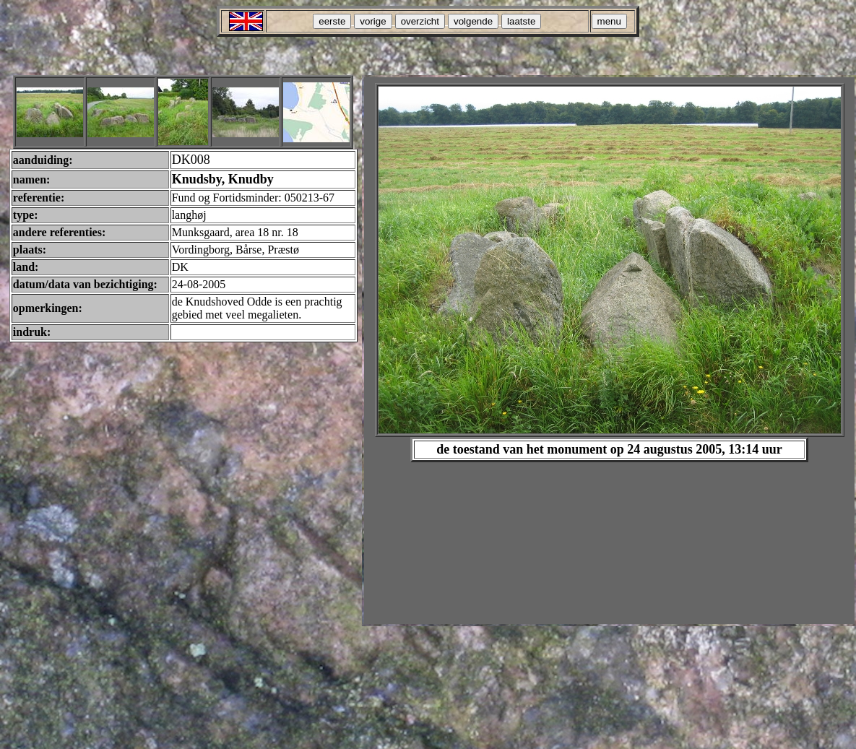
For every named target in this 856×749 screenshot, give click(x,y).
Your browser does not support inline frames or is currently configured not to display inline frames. (609, 350)
